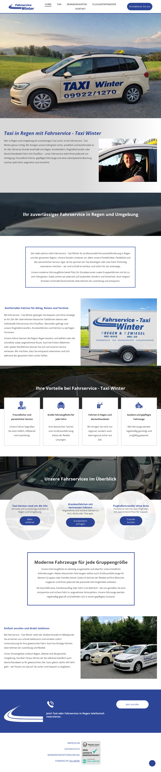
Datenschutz (72, 749)
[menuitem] (48, 4)
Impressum (73, 743)
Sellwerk (74, 760)
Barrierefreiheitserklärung (64, 754)
